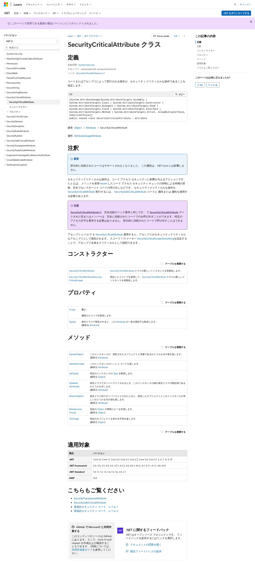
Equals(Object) (76, 354)
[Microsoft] (6, 4)
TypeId (72, 321)
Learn (70, 35)
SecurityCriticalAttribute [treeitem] (21, 102)
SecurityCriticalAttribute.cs (89, 73)
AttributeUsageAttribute (87, 135)
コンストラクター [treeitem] (18, 106)
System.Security (86, 64)
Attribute (91, 127)
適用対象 (201, 63)
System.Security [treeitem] (14, 53)
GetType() (74, 373)
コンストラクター (206, 50)
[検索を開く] (235, 4)
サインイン (245, 4)
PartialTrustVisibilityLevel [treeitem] (19, 77)
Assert (103, 183)
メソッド (201, 59)
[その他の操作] (184, 36)
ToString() (74, 418)
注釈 (199, 46)
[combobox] (32, 41)
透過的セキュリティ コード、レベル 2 (96, 510)
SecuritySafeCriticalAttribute (130, 191)
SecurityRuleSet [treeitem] (14, 135)
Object (78, 127)
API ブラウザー (92, 35)
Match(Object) (76, 396)
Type (115, 373)
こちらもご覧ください (208, 67)
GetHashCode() (76, 363)
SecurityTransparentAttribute (90, 498)
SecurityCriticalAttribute (81, 191)
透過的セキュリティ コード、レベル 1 (96, 506)
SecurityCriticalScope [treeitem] (17, 116)
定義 (199, 42)
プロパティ (202, 54)
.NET (79, 35)
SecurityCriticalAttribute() (81, 270)
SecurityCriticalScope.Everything (155, 238)
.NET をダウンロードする (236, 13)
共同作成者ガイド (82, 549)
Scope (72, 309)
